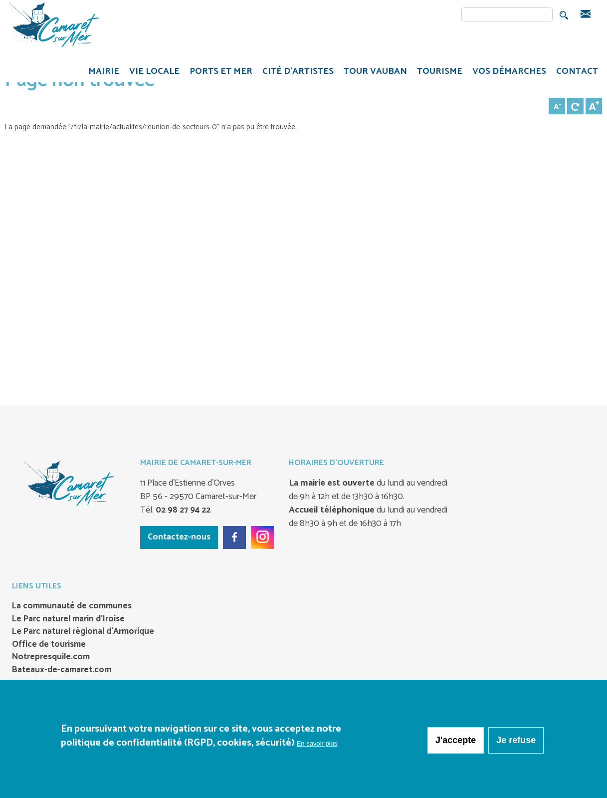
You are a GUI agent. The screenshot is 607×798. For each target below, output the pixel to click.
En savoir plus (317, 746)
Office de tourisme (49, 644)
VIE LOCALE (152, 73)
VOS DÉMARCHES (506, 73)
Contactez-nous (179, 537)
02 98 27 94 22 (182, 510)
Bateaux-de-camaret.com (61, 670)
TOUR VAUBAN (373, 73)
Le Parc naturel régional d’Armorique (83, 631)
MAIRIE (101, 73)
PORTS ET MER (218, 73)
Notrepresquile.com (51, 657)
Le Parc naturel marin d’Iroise (68, 619)
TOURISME (437, 73)
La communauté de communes (72, 606)
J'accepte (455, 743)
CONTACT (577, 71)
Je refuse (516, 743)
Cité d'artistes (298, 71)
